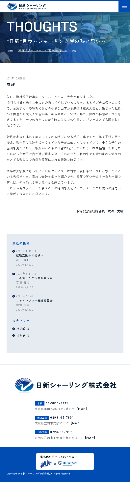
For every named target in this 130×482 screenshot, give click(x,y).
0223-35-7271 (61, 431)
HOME (10, 50)
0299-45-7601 (62, 417)
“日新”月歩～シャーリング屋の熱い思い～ (42, 50)
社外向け (23, 335)
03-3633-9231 (56, 402)
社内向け (23, 328)
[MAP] (82, 408)
